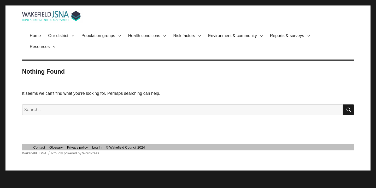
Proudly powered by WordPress (75, 153)
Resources (40, 46)
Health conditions (144, 35)
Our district (58, 35)
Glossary (56, 147)
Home (35, 35)
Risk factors (184, 35)
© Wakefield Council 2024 (125, 147)
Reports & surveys (287, 35)
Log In (97, 147)
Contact (39, 147)
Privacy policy (77, 147)
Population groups (98, 35)
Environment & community (232, 35)
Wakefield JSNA (34, 153)
